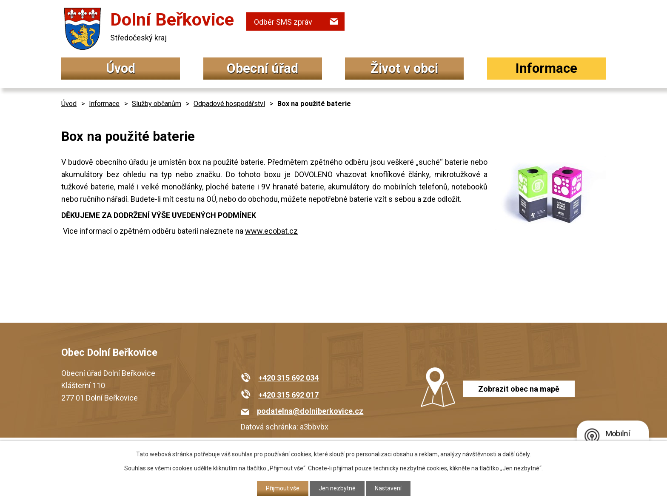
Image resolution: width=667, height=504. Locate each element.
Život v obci (404, 68)
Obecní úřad (262, 68)
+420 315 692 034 (288, 377)
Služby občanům (156, 104)
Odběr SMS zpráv (283, 21)
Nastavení (388, 488)
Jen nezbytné (337, 488)
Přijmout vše (282, 488)
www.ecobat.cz (271, 230)
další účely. (516, 454)
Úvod (120, 68)
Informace (546, 68)
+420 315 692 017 (288, 394)
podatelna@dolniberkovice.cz (310, 411)
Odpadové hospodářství (229, 104)
